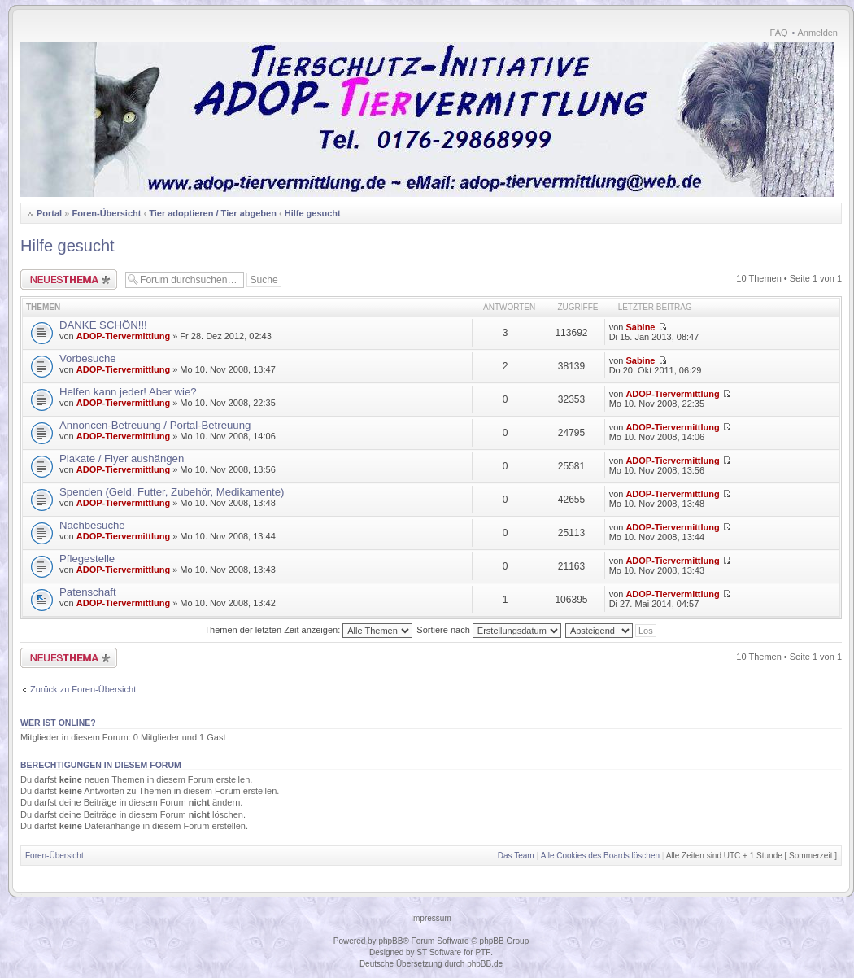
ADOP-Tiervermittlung (123, 336)
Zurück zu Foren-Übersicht (83, 689)
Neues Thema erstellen (68, 279)
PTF (482, 952)
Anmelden (817, 32)
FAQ (779, 32)
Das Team (516, 855)
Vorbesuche (87, 358)
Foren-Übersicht (106, 213)
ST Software (438, 952)
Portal (49, 213)
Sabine (640, 327)
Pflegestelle (87, 558)
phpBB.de (485, 963)
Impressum (431, 918)
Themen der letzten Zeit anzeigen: (308, 630)
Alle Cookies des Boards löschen (600, 855)
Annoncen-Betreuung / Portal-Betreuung (155, 425)
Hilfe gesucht (313, 213)
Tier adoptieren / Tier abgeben (213, 213)
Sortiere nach (488, 630)
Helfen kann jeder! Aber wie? (128, 392)
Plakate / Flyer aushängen (121, 458)
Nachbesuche (92, 525)
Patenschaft (87, 592)
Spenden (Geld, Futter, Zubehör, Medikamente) (171, 492)
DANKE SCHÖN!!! (103, 325)
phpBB (390, 941)
